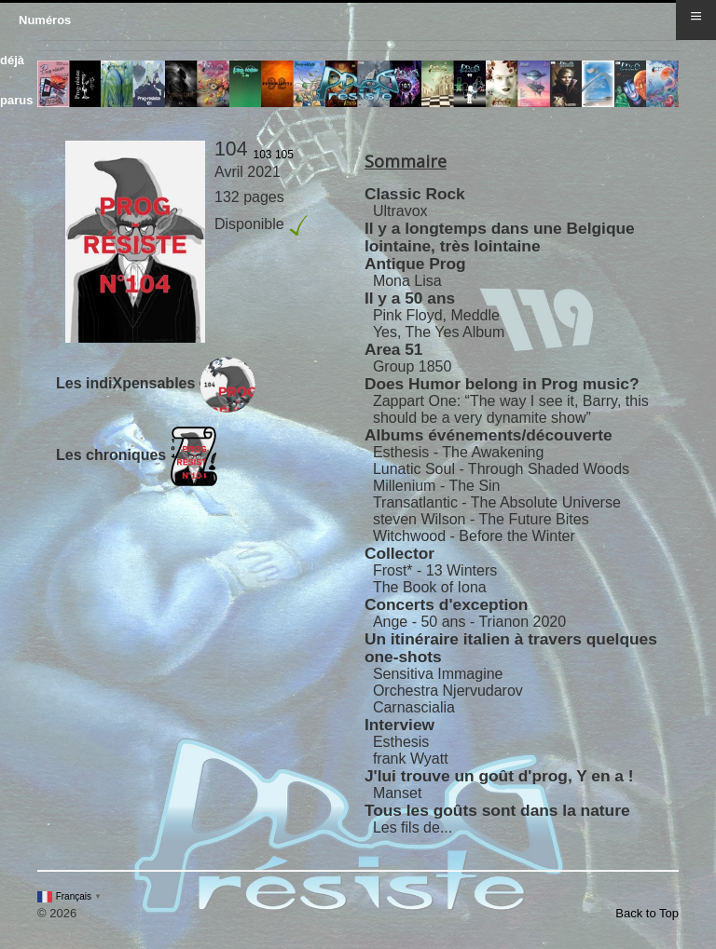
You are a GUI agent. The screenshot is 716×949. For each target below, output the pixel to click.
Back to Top (647, 913)
